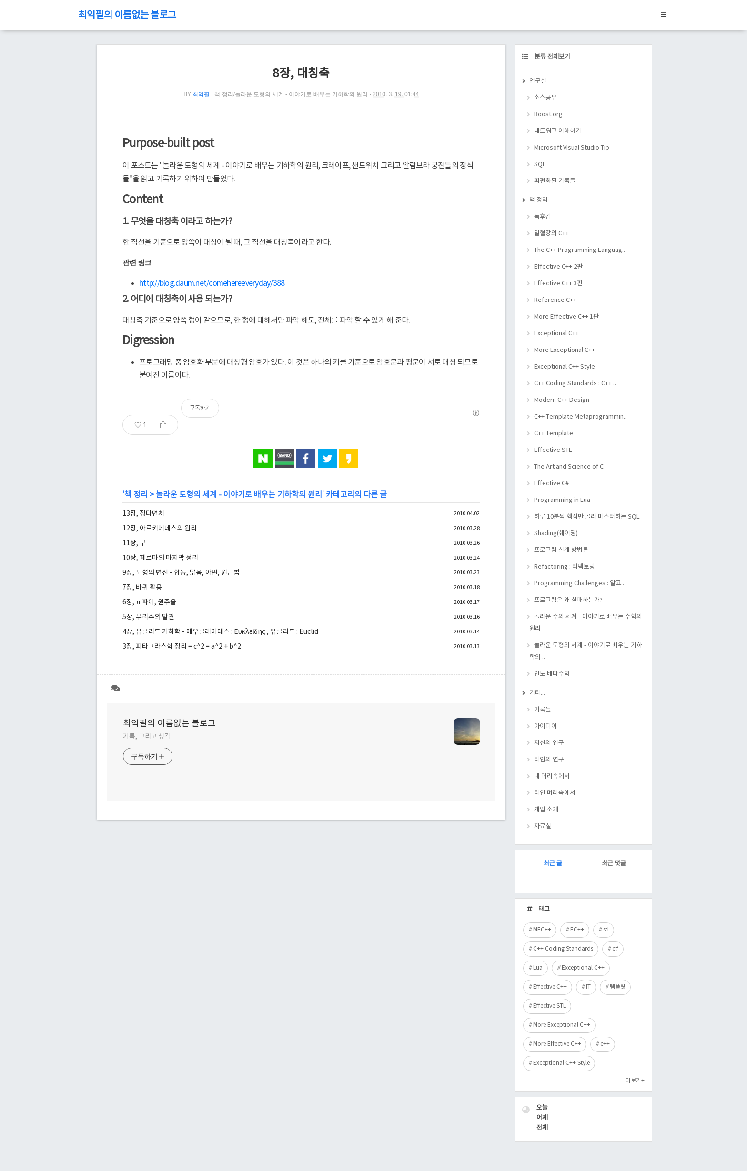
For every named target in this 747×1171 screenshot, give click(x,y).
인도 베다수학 (552, 674)
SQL (540, 164)
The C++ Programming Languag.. (579, 250)
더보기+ (635, 1081)
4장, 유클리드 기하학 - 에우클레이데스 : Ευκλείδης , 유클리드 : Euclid (220, 632)
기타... (537, 693)
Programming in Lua (562, 500)
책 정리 (136, 494)
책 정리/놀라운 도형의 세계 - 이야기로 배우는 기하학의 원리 (291, 94)
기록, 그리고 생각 (147, 737)
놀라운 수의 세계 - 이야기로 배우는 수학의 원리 (585, 622)
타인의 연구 (549, 759)
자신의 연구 (549, 743)
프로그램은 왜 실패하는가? (568, 600)
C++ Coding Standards (563, 949)
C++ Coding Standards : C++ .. (575, 383)
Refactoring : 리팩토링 (564, 566)
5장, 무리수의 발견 (148, 617)
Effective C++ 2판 (558, 266)
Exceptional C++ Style (564, 366)
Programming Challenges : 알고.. (579, 583)
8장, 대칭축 (301, 73)
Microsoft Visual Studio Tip (571, 147)
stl (606, 930)
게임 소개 (546, 809)
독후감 (542, 216)
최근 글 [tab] (553, 863)
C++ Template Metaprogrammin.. (580, 416)
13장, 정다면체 (143, 514)
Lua (538, 968)
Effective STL (553, 450)
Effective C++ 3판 (558, 283)
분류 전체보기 (551, 56)
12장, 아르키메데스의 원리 (159, 528)
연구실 (537, 81)
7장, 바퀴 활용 (142, 587)
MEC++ (542, 930)
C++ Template (553, 433)
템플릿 (618, 987)
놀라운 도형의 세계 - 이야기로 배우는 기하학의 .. (585, 651)
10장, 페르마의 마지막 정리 (160, 558)
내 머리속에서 (552, 776)
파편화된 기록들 (554, 181)
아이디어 (545, 726)
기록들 (542, 709)
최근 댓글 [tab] (614, 863)
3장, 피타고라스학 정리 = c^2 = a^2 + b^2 (181, 647)
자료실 (542, 826)
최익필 (201, 94)
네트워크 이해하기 (557, 131)
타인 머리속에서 (554, 793)
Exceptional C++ (556, 333)
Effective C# (551, 483)
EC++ (577, 930)
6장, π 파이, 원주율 (149, 602)
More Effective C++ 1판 (566, 316)
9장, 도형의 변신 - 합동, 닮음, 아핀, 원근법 (181, 573)
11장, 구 (134, 543)
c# (615, 949)
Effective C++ (550, 987)
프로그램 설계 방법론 (561, 550)
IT (588, 987)
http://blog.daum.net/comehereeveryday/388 (211, 283)
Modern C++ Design (561, 400)
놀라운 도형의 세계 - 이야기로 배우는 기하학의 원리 (239, 494)
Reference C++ (555, 300)
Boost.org (548, 114)
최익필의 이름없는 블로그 (127, 15)
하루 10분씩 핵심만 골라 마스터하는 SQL (587, 516)
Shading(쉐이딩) (556, 533)
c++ (605, 1044)
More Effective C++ (557, 1044)
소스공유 (545, 97)
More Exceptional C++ (564, 350)
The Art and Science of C (569, 466)
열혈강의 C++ (551, 233)
